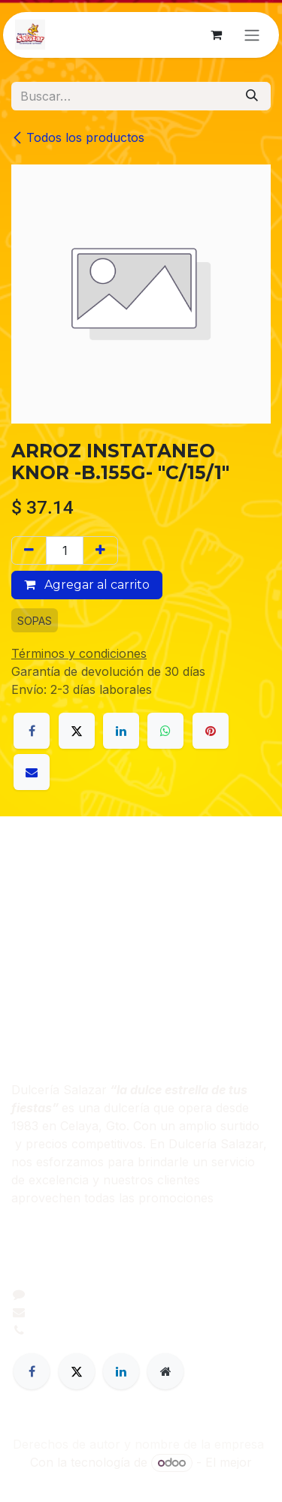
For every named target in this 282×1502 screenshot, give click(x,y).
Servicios (37, 957)
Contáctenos (47, 993)
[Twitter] (77, 1371)
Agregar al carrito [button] (87, 585)
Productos (41, 939)
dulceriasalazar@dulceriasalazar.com (138, 1312)
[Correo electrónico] (32, 772)
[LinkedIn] (121, 731)
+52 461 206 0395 (85, 1330)
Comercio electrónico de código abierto (141, 1480)
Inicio (26, 903)
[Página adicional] (165, 1371)
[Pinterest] (211, 731)
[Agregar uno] (100, 550)
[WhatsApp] (165, 731)
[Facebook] (32, 731)
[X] (77, 731)
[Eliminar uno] (29, 550)
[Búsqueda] (252, 96)
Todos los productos (77, 137)
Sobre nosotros (56, 921)
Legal (26, 975)
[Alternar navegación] (252, 35)
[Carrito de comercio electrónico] (216, 35)
